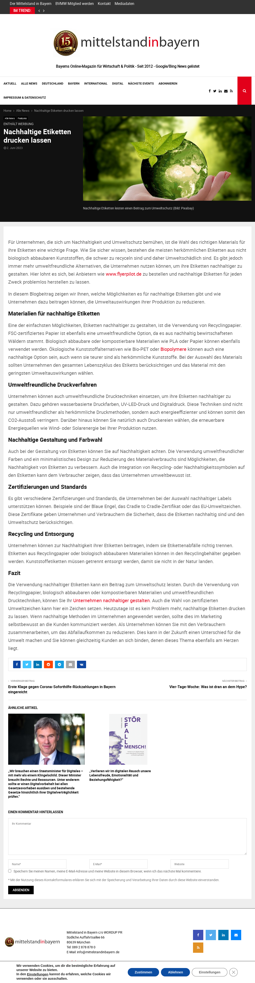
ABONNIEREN (168, 83)
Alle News (29, 83)
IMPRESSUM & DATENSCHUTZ (25, 97)
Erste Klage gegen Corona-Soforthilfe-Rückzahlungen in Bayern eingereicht (62, 689)
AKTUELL (10, 83)
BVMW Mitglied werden (74, 3)
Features (22, 118)
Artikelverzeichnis (79, 962)
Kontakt (104, 3)
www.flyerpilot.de (124, 274)
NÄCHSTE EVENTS (141, 83)
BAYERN (74, 83)
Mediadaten (124, 3)
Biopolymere (173, 349)
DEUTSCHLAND (52, 83)
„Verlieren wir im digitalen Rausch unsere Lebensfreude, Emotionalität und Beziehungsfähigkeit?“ (120, 775)
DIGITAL (117, 83)
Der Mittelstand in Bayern (30, 3)
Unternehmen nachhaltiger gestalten (111, 600)
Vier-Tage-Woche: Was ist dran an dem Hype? (208, 686)
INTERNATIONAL (96, 83)
